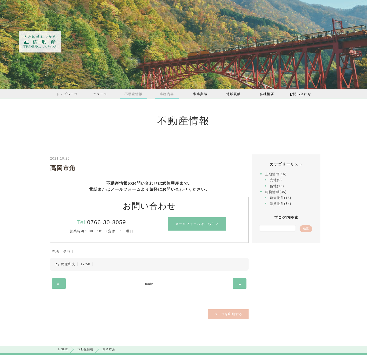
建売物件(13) (280, 198)
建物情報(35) (276, 192)
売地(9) (276, 180)
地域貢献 (233, 94)
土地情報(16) (276, 174)
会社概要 (267, 94)
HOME (63, 349)
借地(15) (277, 186)
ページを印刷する (228, 314)
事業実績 (200, 94)
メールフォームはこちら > (196, 224)
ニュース (100, 94)
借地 (66, 251)
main (149, 284)
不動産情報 (134, 94)
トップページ (66, 94)
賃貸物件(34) (280, 204)
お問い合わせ (300, 94)
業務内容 (167, 94)
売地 (55, 251)
